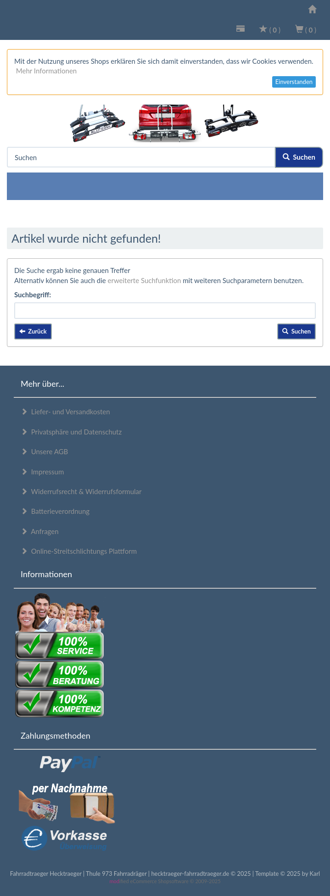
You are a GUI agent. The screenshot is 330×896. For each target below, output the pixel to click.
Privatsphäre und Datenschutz (71, 432)
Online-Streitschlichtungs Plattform (79, 551)
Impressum (42, 471)
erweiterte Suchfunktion (144, 280)
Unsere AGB (44, 451)
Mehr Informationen (46, 71)
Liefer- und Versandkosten (65, 411)
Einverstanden (294, 81)
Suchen (299, 157)
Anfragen (40, 531)
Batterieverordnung (55, 511)
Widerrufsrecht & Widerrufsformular (81, 491)
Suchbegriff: (32, 294)
